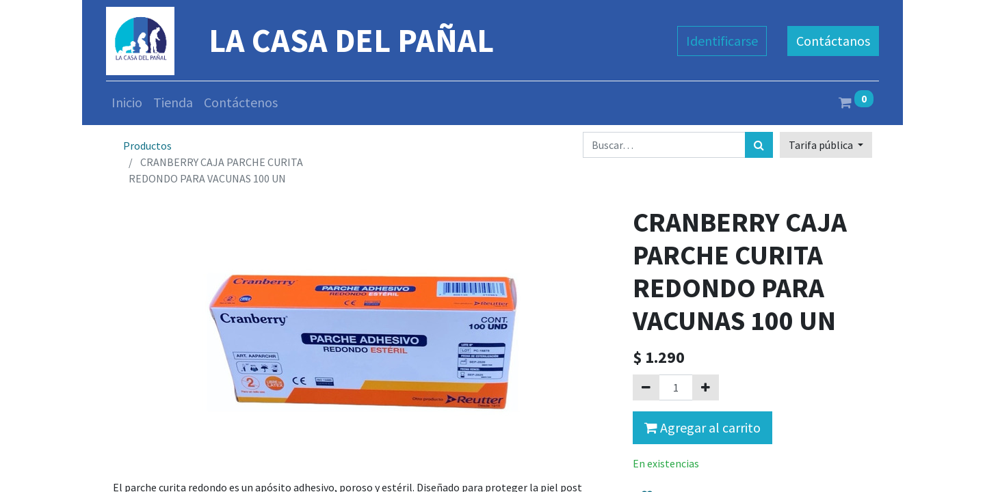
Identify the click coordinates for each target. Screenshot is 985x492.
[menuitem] (127, 102)
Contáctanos (833, 40)
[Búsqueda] (759, 145)
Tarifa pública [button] (822, 145)
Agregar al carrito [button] (702, 427)
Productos (147, 145)
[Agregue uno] (705, 387)
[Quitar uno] (646, 387)
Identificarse (722, 40)
